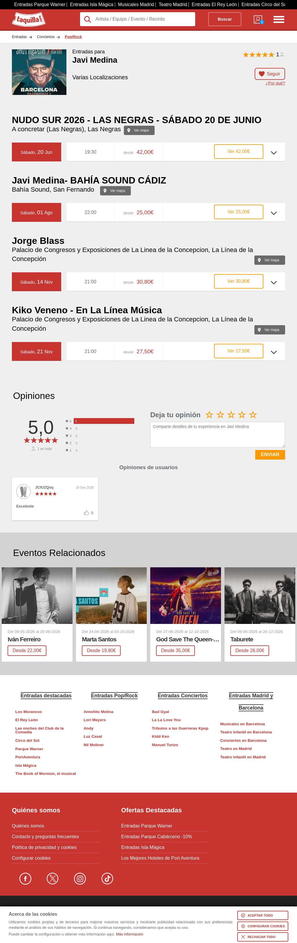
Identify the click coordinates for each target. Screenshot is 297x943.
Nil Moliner (94, 745)
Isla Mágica (26, 765)
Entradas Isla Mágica (91, 4)
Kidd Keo (160, 736)
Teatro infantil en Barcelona (246, 732)
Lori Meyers (95, 720)
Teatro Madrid (173, 4)
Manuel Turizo (165, 745)
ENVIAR (270, 454)
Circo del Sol (27, 740)
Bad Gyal (160, 712)
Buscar (225, 19)
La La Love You (166, 720)
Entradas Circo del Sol (265, 4)
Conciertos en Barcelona (243, 740)
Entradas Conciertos (183, 696)
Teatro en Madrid (236, 748)
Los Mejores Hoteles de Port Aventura (160, 858)
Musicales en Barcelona (242, 724)
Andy (88, 728)
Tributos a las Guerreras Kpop (180, 728)
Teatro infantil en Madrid (243, 757)
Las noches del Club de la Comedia (39, 730)
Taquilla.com (25, 14)
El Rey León (26, 720)
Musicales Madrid (136, 4)
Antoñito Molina (98, 712)
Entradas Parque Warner (39, 4)
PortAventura (27, 757)
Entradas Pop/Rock (114, 696)
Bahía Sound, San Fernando (53, 189)
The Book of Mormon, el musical (45, 773)
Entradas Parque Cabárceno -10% (156, 836)
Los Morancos (28, 712)
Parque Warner (29, 749)
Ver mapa (141, 130)
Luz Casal (93, 736)
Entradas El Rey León (214, 4)
